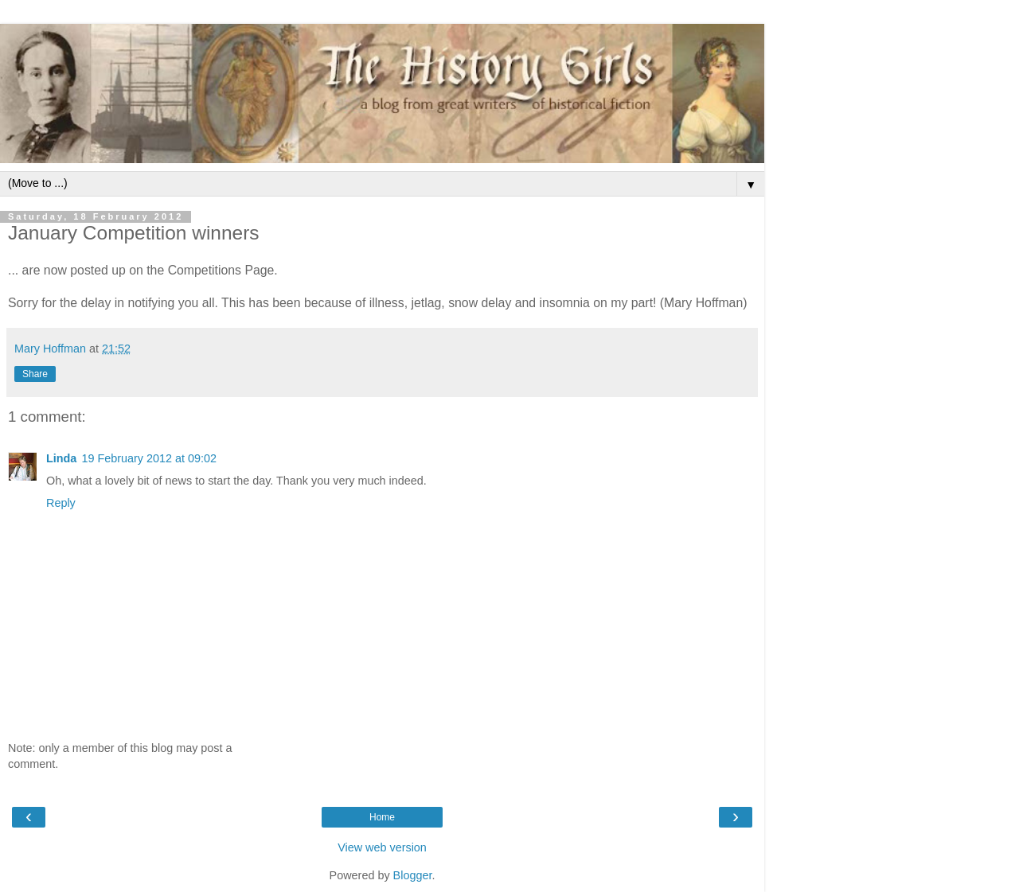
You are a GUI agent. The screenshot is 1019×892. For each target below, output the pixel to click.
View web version (382, 847)
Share (35, 374)
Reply (61, 503)
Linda (61, 458)
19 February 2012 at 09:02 (149, 458)
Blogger (412, 875)
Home (382, 817)
